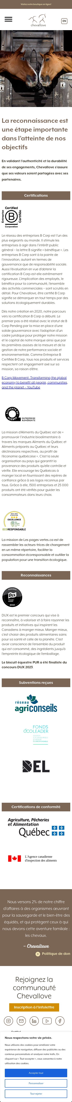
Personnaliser (36, 1083)
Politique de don (53, 954)
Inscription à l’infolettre (34, 1007)
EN (64, 21)
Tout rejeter (36, 1093)
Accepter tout (36, 1073)
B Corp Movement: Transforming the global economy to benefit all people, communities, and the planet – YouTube (35, 382)
